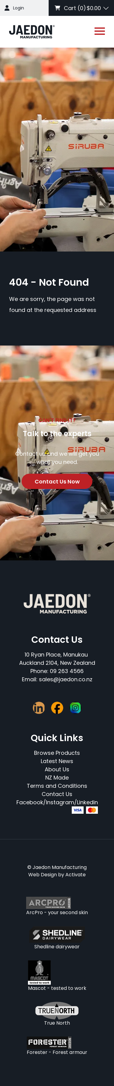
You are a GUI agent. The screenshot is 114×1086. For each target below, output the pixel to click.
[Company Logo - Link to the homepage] (32, 32)
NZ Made (57, 777)
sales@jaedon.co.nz (65, 679)
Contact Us (57, 794)
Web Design (42, 874)
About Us (57, 769)
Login (18, 8)
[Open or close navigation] (100, 31)
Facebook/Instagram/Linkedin (57, 802)
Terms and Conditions (57, 786)
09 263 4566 (67, 671)
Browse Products (57, 753)
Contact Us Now (57, 481)
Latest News (57, 761)
